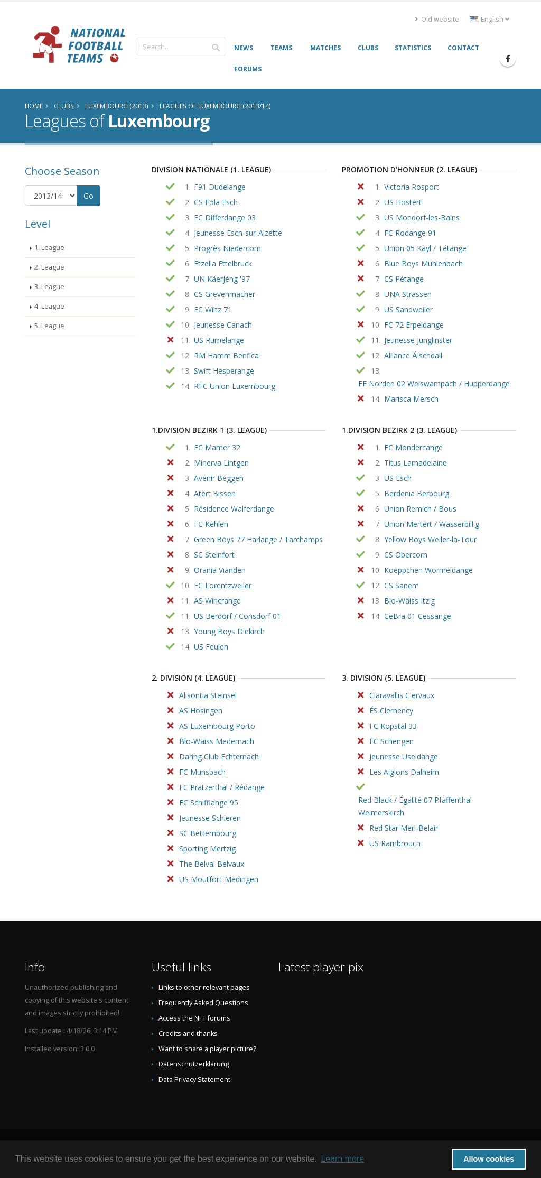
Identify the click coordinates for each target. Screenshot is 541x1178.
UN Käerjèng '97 (222, 279)
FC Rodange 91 (410, 233)
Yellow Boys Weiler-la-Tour (430, 539)
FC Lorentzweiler (222, 585)
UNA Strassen (408, 294)
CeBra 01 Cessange (417, 616)
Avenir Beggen (219, 478)
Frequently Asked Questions (203, 1002)
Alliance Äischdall (413, 355)
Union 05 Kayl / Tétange (425, 248)
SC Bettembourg (207, 833)
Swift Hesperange (224, 371)
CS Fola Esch (216, 202)
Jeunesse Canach (223, 325)
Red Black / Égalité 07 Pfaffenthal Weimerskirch (415, 806)
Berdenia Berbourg (416, 493)
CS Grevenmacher (224, 294)
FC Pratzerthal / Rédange (222, 787)
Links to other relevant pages (204, 987)
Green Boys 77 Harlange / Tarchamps (258, 539)
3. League (49, 286)
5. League (49, 325)
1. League (49, 247)
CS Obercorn (405, 555)
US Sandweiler (408, 309)
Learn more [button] (342, 1158)
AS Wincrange (217, 601)
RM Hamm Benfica (226, 355)
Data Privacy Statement (194, 1079)
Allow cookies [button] (488, 1159)
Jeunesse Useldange (403, 757)
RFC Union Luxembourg (234, 386)
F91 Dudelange (220, 187)
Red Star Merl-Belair (403, 828)
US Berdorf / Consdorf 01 (237, 616)
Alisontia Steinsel (208, 695)
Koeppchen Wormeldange (428, 570)
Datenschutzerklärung (193, 1064)
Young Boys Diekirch (229, 631)
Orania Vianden (220, 570)
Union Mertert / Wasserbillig (431, 524)
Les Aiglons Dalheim (404, 772)
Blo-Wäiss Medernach (216, 741)
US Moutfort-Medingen (218, 879)
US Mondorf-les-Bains (422, 217)
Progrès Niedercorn (227, 248)
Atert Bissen (215, 493)
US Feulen (211, 647)
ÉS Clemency (391, 711)
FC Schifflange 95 (208, 802)
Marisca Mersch (411, 399)
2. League (49, 267)
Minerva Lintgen (221, 463)
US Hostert (403, 202)
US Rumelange (219, 340)
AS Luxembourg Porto (217, 726)
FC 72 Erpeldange (414, 325)
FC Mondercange (413, 447)
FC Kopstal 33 (393, 726)
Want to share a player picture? (207, 1048)
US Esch (398, 478)
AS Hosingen (200, 711)
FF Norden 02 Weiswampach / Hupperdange (434, 383)
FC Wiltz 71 (213, 309)
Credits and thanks (188, 1033)
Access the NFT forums (194, 1018)
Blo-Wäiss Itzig (409, 601)
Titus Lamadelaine (415, 463)
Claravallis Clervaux (401, 695)
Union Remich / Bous (420, 509)
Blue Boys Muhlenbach (423, 263)
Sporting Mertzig (207, 848)
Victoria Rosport (411, 187)
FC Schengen (391, 741)
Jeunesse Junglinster (418, 340)
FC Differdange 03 (225, 217)
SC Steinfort (214, 555)
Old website (437, 19)
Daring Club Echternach (219, 757)
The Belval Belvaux (211, 864)
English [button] (489, 19)
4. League (49, 306)
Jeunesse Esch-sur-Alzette (238, 233)
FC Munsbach (202, 772)
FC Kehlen (211, 524)
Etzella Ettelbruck (223, 263)
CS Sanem (401, 585)
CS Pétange (404, 279)
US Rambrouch (395, 843)
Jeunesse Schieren (210, 818)
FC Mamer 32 (217, 447)
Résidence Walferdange (234, 509)
